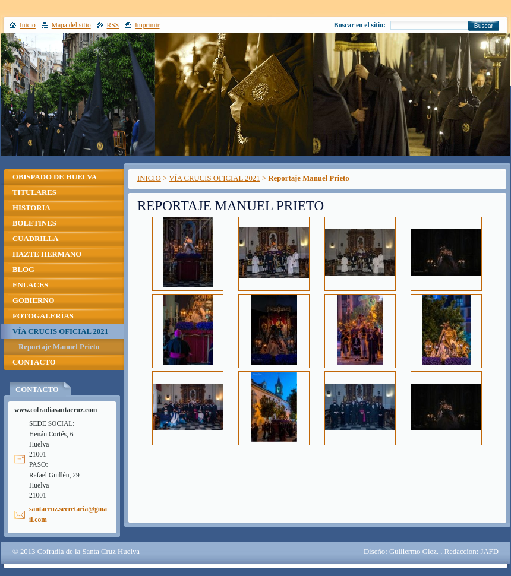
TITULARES (34, 192)
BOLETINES (34, 223)
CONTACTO (34, 362)
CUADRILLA (35, 239)
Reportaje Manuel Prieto (58, 347)
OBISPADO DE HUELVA (54, 177)
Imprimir (147, 25)
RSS (113, 25)
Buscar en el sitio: (360, 25)
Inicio (28, 25)
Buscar (483, 26)
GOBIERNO (33, 300)
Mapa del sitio (71, 25)
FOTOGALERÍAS (43, 316)
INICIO (149, 178)
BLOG (23, 269)
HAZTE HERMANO (46, 254)
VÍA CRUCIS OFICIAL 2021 (214, 178)
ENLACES (30, 285)
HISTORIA (31, 208)
